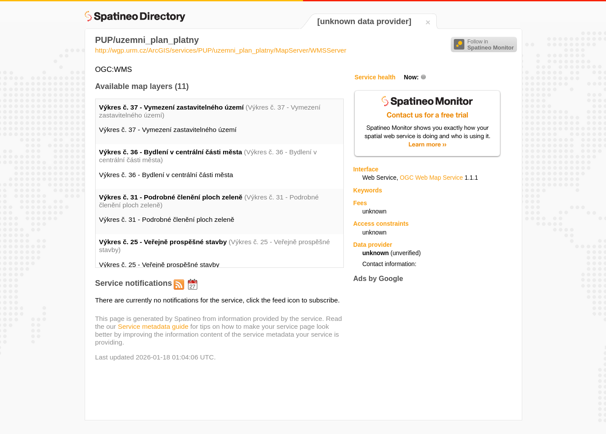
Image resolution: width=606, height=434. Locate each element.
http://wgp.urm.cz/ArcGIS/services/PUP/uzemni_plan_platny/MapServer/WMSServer (220, 50)
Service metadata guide (153, 326)
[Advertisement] (426, 351)
